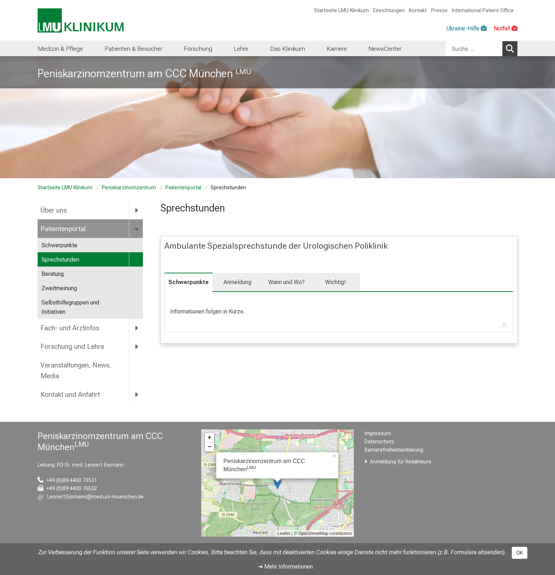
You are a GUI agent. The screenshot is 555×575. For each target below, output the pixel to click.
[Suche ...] (474, 48)
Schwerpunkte (59, 245)
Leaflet (284, 533)
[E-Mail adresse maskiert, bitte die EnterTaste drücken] (91, 497)
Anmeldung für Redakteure (400, 462)
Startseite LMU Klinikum (341, 11)
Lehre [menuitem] (241, 48)
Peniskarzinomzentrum (129, 188)
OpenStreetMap (313, 533)
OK (519, 553)
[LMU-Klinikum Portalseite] (81, 20)
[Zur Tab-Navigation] (505, 325)
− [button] (210, 447)
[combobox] (481, 48)
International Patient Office (483, 11)
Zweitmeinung (59, 288)
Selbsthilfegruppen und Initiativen (70, 307)
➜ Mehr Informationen (285, 566)
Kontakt (418, 11)
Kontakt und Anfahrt (70, 394)
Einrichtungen (389, 11)
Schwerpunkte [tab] (188, 282)
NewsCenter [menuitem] (384, 48)
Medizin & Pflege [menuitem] (60, 48)
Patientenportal (183, 188)
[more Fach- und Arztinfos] (137, 328)
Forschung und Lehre (72, 346)
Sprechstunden (60, 259)
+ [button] (210, 437)
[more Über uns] (137, 210)
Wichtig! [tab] (335, 282)
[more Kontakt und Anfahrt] (137, 394)
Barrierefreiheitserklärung (394, 450)
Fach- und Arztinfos (69, 328)
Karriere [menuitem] (337, 48)
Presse (439, 11)
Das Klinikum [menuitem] (287, 48)
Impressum (378, 433)
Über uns (53, 210)
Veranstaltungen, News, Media (75, 370)
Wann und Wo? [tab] (286, 282)
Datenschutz (379, 442)
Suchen (511, 48)
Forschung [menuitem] (198, 48)
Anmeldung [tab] (237, 282)
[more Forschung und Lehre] (137, 346)
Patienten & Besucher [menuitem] (133, 48)
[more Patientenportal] (137, 228)
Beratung (53, 274)
